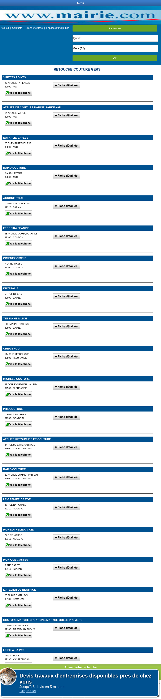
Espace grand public (57, 28)
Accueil (5, 28)
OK (115, 58)
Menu (80, 3)
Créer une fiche (34, 28)
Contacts (17, 28)
